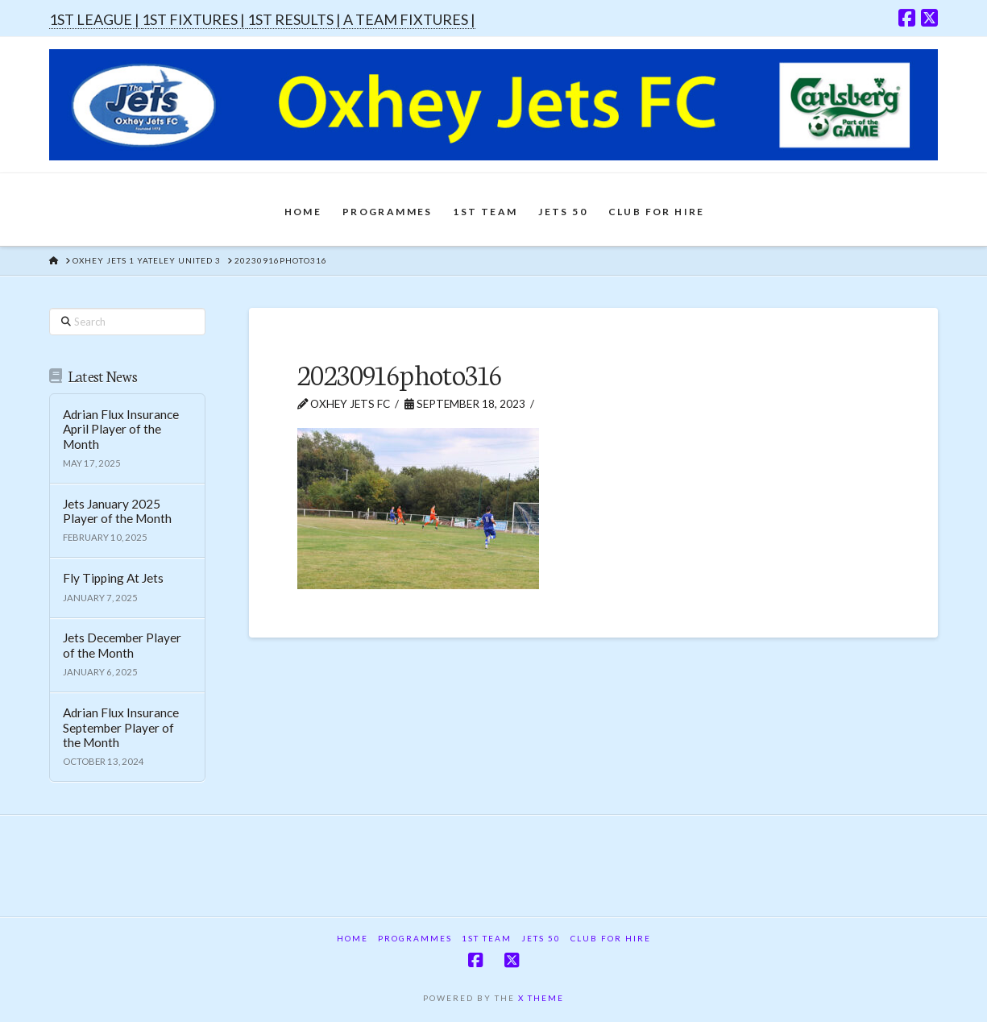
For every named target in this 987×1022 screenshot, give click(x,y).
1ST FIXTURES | (194, 19)
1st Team (487, 938)
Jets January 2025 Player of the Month (117, 511)
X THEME (541, 998)
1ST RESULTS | (295, 19)
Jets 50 (541, 938)
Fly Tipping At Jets (113, 578)
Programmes (415, 938)
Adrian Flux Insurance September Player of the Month (121, 727)
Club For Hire (610, 938)
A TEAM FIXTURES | (409, 19)
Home (352, 938)
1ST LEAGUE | (95, 19)
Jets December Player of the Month (122, 645)
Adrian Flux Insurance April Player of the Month (121, 429)
